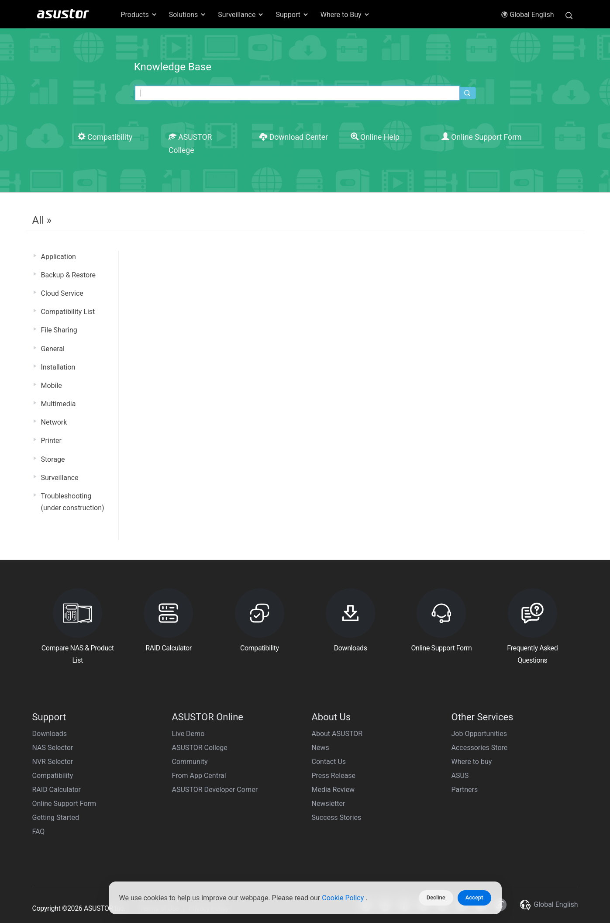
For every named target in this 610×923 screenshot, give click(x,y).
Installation (58, 367)
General (53, 349)
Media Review (333, 789)
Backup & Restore (68, 275)
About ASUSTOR (337, 733)
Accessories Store (479, 747)
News (320, 747)
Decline (436, 897)
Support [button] (292, 14)
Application (58, 256)
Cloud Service (62, 293)
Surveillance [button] (241, 14)
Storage (53, 459)
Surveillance (60, 478)
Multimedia (58, 404)
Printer (51, 440)
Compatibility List (68, 312)
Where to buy (471, 761)
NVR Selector (52, 761)
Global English (527, 14)
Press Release (334, 775)
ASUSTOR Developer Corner (215, 789)
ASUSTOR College (199, 747)
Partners (464, 789)
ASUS (460, 775)
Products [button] (139, 14)
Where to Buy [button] (345, 14)
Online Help (375, 137)
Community (190, 761)
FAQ (38, 831)
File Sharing (59, 330)
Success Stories (337, 817)
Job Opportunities (479, 733)
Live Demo (188, 733)
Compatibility (105, 137)
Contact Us (329, 761)
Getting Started (55, 817)
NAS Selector (52, 747)
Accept (474, 897)
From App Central (199, 775)
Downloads (49, 733)
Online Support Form (481, 137)
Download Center (293, 137)
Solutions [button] (188, 14)
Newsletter (328, 803)
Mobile (51, 385)
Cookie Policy (343, 898)
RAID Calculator (56, 789)
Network (54, 422)
